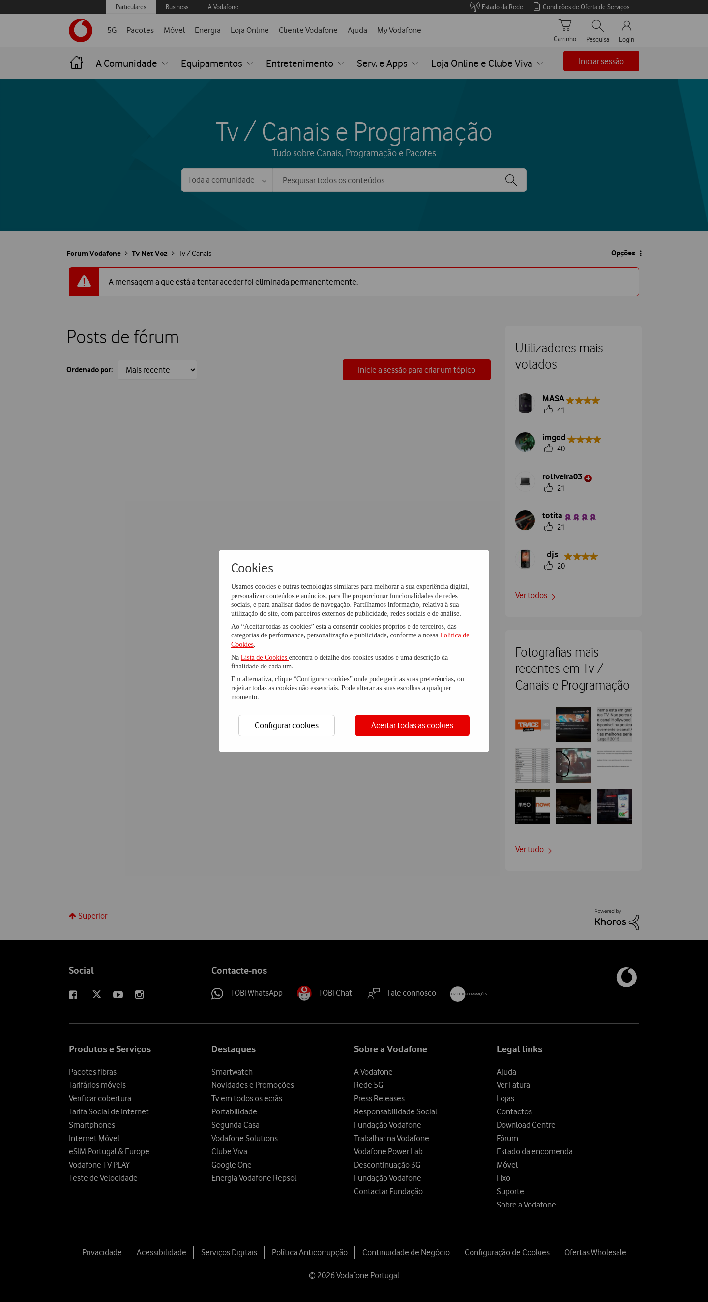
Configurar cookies (287, 725)
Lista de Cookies (265, 657)
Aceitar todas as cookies (412, 725)
